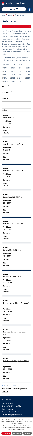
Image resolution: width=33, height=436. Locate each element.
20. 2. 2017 (7, 123)
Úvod (3, 15)
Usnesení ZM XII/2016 (12, 250)
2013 (13, 71)
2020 (5, 78)
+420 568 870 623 (14, 412)
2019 (28, 74)
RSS (22, 26)
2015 (28, 71)
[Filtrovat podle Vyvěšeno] (16, 96)
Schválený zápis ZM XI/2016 (14, 223)
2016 (5, 74)
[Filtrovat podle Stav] (16, 110)
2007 (21, 64)
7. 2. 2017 (6, 150)
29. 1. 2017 (7, 203)
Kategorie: (5, 64)
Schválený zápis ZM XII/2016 (14, 144)
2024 (5, 81)
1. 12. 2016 (7, 340)
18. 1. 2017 (7, 229)
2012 (5, 71)
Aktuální (6, 133)
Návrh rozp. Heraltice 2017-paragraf (16, 304)
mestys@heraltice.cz (15, 414)
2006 (13, 64)
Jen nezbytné (17, 433)
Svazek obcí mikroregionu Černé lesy (16, 362)
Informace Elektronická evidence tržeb (14, 333)
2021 (13, 78)
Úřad (10, 15)
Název (5, 86)
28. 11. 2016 (7, 369)
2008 (5, 68)
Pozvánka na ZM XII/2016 (13, 276)
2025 (13, 81)
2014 (20, 71)
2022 (20, 78)
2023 (28, 78)
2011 (28, 68)
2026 (20, 81)
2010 (20, 68)
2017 (13, 74)
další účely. (20, 423)
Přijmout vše (6, 433)
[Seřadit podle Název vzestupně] (9, 85)
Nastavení (27, 433)
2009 (13, 68)
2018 (20, 74)
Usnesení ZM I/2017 (11, 117)
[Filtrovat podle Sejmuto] (16, 103)
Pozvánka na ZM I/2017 (13, 197)
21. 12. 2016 (7, 282)
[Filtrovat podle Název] (16, 89)
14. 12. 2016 (7, 311)
